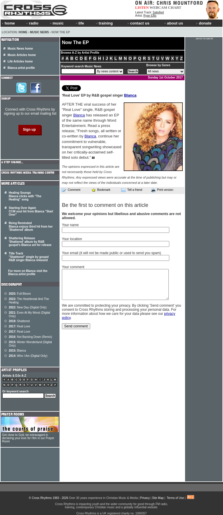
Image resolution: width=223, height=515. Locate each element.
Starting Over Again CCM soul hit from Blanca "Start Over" (31, 211)
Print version (162, 190)
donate (203, 23)
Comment (71, 190)
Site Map (157, 498)
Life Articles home (20, 61)
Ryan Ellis (149, 15)
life (79, 23)
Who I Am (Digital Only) (28, 355)
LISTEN (142, 7)
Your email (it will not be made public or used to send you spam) (111, 253)
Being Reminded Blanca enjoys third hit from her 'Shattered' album (31, 226)
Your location (72, 239)
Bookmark (100, 190)
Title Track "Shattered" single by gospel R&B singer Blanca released (29, 257)
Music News (39, 32)
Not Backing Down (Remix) (30, 336)
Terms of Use (175, 498)
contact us (138, 23)
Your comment (73, 267)
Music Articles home (22, 55)
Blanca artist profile (21, 67)
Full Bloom (20, 293)
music (56, 23)
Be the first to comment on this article (105, 205)
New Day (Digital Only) (28, 307)
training (104, 23)
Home (23, 32)
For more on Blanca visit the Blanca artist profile (27, 272)
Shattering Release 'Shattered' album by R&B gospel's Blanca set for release (30, 242)
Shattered (19, 321)
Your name (70, 225)
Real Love (19, 326)
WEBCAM (158, 7)
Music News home (20, 48)
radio (31, 23)
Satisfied (158, 12)
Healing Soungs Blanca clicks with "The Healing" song (25, 196)
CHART (175, 7)
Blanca (130, 95)
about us (173, 23)
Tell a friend (131, 190)
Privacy (145, 498)
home (8, 23)
